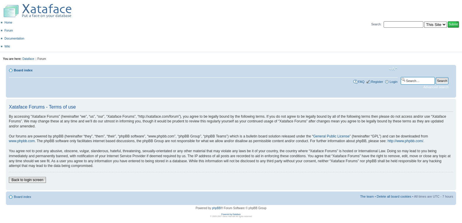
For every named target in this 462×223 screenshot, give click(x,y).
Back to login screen (27, 180)
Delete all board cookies (394, 196)
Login (393, 81)
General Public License (331, 136)
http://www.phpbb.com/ (405, 141)
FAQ (361, 81)
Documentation (14, 38)
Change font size (393, 69)
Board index (23, 70)
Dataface (28, 58)
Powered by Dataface (231, 214)
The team (367, 196)
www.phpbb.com (22, 141)
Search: (376, 24)
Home (8, 22)
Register (377, 81)
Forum (8, 30)
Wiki (7, 46)
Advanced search (435, 87)
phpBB (216, 208)
